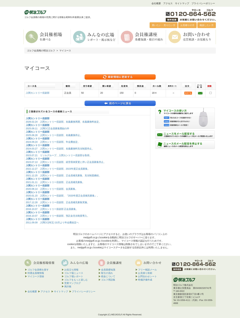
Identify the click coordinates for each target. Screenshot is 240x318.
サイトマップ (182, 3)
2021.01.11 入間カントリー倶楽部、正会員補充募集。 (55, 182)
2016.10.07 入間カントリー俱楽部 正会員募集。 (52, 209)
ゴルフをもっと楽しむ (76, 279)
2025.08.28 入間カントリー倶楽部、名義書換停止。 (54, 135)
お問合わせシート (147, 276)
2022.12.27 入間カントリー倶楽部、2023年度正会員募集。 (58, 168)
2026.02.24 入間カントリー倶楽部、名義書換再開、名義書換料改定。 (63, 121)
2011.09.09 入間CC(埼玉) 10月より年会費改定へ (52, 222)
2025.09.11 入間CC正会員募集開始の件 (47, 128)
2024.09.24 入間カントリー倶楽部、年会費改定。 (53, 142)
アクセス (168, 3)
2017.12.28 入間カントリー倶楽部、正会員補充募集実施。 (57, 202)
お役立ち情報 (71, 269)
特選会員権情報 (36, 273)
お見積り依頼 (145, 273)
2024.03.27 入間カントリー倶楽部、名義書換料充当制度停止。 (60, 148)
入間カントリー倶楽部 (37, 93)
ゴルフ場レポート (73, 276)
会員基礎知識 (108, 269)
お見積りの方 (187, 25)
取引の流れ (107, 273)
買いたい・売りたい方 (163, 25)
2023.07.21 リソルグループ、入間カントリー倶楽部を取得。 (59, 155)
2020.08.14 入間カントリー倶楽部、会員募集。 (52, 189)
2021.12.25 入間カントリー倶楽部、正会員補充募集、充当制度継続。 (63, 175)
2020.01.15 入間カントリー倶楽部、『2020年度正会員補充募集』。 (62, 195)
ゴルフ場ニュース (73, 273)
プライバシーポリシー (203, 3)
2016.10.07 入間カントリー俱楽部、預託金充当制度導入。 (57, 215)
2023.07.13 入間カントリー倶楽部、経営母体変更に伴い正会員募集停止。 (66, 162)
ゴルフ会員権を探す (38, 269)
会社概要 (156, 3)
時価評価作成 (145, 279)
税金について (108, 276)
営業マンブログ (72, 283)
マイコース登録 (36, 276)
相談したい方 (207, 25)
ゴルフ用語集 (108, 279)
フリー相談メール (147, 269)
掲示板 (67, 286)
